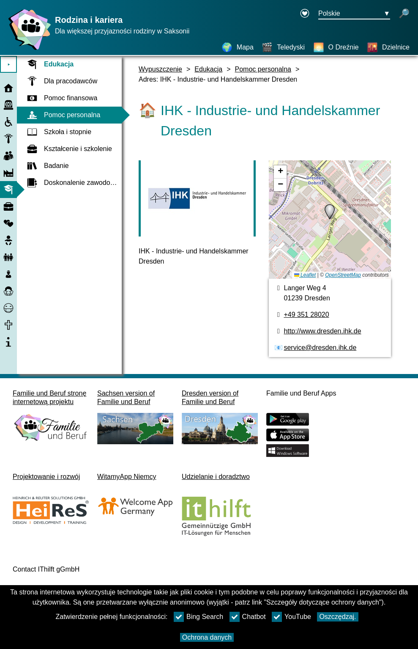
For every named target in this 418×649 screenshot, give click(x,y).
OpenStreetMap (343, 275)
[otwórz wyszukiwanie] (404, 13)
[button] (329, 212)
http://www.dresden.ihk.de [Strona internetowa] (322, 331)
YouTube (291, 617)
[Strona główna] (27, 49)
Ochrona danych (207, 637)
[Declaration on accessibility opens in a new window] (305, 13)
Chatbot (247, 617)
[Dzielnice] (388, 47)
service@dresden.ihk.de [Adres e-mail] (320, 347)
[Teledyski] (283, 47)
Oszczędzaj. (337, 616)
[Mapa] (237, 47)
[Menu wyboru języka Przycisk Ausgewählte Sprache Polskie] (354, 13)
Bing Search (198, 617)
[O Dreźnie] (336, 47)
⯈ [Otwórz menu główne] (9, 64)
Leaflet (305, 275)
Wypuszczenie (160, 69)
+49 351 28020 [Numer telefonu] (306, 314)
